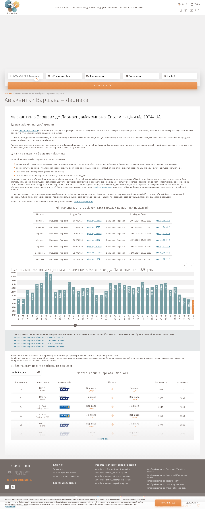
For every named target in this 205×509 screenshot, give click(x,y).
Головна (8, 93)
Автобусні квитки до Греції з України (111, 483)
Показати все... (102, 439)
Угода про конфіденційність (66, 476)
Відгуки (101, 7)
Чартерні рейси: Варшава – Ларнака (102, 373)
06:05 (160, 416)
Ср (21, 407)
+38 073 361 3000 (21, 472)
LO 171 (42, 388)
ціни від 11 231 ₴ (94, 259)
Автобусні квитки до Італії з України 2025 (165, 484)
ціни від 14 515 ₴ (94, 227)
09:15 (160, 407)
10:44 (160, 389)
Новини (112, 7)
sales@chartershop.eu (19, 479)
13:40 (182, 407)
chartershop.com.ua (28, 130)
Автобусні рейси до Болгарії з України (112, 469)
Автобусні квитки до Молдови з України (113, 479)
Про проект (61, 7)
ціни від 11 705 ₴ (94, 253)
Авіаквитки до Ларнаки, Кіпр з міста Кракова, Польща (38, 337)
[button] (184, 265)
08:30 (182, 416)
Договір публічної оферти (65, 472)
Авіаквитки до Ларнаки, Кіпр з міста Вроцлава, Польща (39, 340)
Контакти (137, 7)
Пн (21, 389)
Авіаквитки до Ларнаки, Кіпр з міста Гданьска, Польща (39, 346)
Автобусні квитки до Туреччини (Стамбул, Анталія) (166, 470)
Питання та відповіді (83, 7)
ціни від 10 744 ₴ (94, 246)
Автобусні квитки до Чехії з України (111, 472)
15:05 (182, 389)
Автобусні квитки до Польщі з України (112, 476)
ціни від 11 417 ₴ (94, 221)
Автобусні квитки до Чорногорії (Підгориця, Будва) (167, 476)
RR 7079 (42, 405)
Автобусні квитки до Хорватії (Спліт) (163, 481)
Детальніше (10, 506)
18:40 (182, 398)
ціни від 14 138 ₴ (163, 221)
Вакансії (124, 7)
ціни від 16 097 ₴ (94, 240)
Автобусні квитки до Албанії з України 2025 (166, 488)
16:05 (160, 398)
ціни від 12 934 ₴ (94, 233)
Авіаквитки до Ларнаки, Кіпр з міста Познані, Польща (38, 343)
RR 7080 (42, 414)
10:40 (160, 424)
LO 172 (42, 396)
